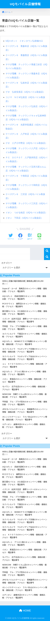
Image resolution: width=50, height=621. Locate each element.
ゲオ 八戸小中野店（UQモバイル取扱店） (26, 143)
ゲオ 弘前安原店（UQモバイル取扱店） (25, 92)
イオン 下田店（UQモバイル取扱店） (24, 218)
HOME (25, 610)
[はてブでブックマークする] (29, 236)
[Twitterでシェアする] (10, 236)
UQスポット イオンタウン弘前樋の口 (24, 41)
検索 (47, 251)
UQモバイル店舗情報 (25, 4)
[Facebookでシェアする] (20, 236)
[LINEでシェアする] (39, 236)
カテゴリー (6, 263)
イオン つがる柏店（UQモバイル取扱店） (26, 212)
